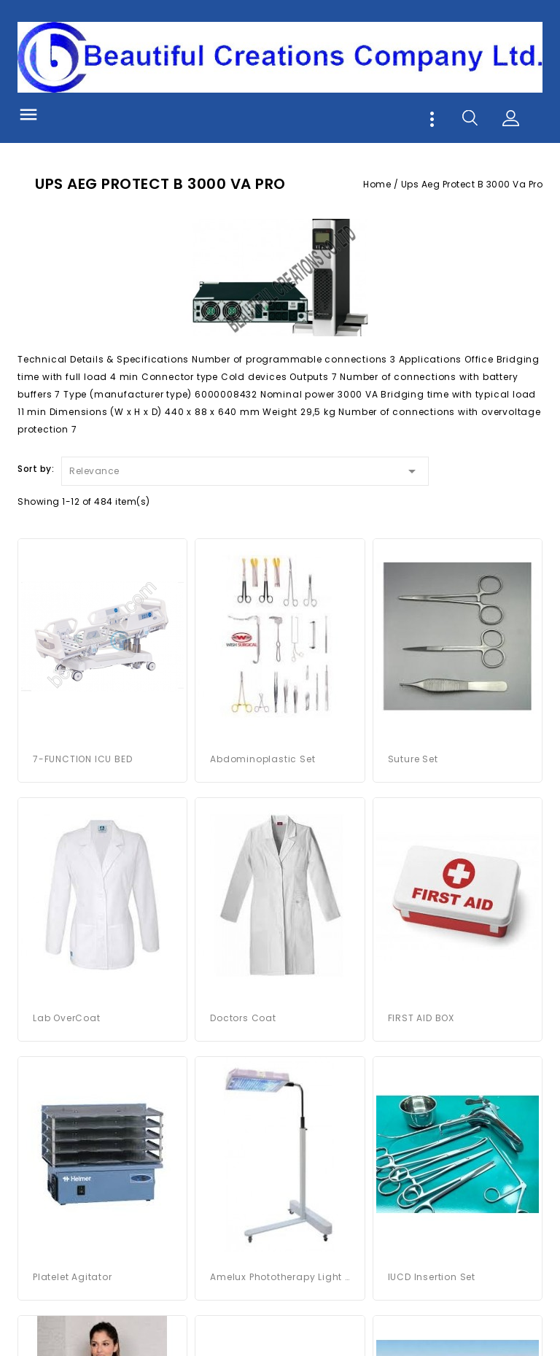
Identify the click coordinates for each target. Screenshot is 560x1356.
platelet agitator (72, 1277)
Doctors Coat (243, 1018)
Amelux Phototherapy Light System (279, 1277)
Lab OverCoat (67, 1018)
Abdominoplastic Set (262, 759)
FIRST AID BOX (421, 1018)
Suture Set (413, 759)
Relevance (245, 468)
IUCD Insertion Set (431, 1277)
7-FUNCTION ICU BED (82, 759)
